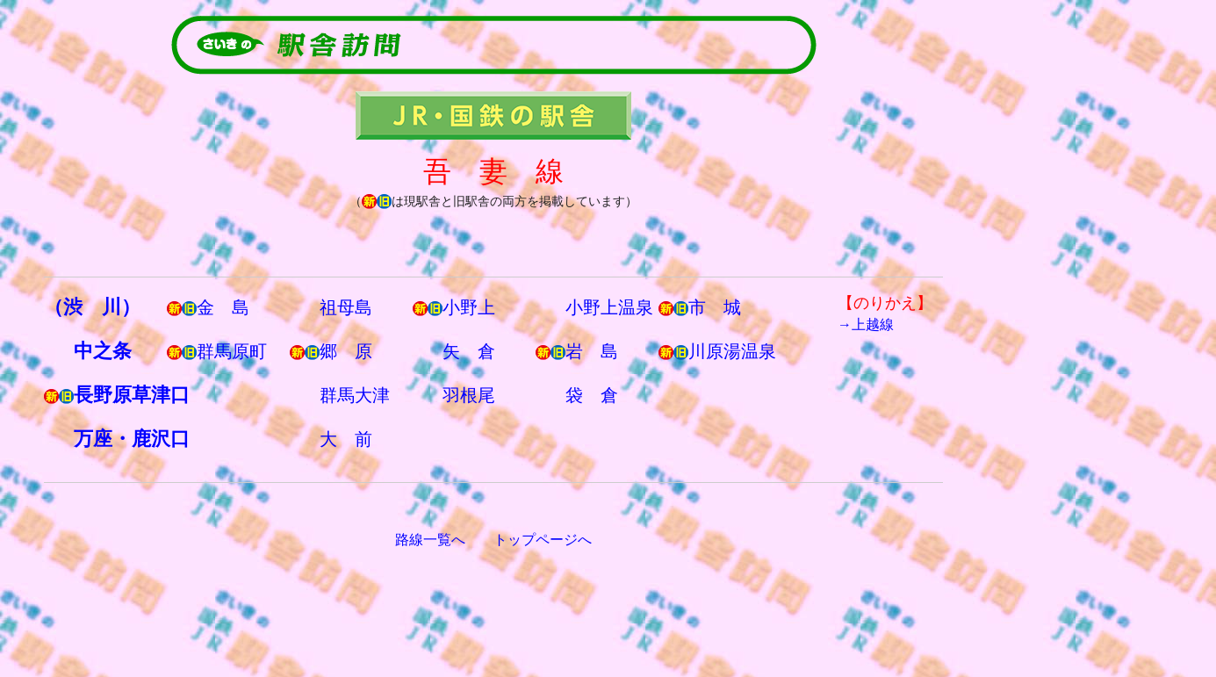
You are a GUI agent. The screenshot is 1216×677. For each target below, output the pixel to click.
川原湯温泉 (732, 351)
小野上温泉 (609, 307)
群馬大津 (355, 395)
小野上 (469, 307)
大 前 (346, 439)
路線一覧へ (430, 539)
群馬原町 (232, 351)
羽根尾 (469, 395)
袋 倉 (591, 395)
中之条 (103, 351)
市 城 (714, 307)
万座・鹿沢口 (132, 439)
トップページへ (542, 539)
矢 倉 (469, 351)
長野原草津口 (132, 395)
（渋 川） (92, 307)
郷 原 (346, 351)
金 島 (223, 307)
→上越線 (866, 324)
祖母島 (346, 307)
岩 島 (591, 351)
